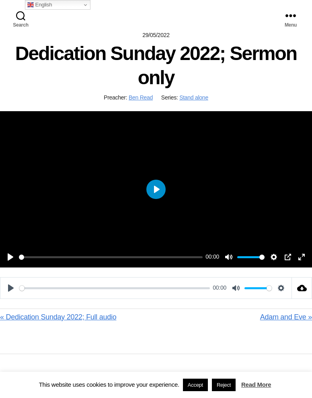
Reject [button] (224, 385)
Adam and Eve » (286, 317)
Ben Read (141, 97)
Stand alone (193, 97)
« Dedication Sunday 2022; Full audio (58, 317)
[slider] (111, 257)
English (39, 5)
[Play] (10, 257)
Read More (256, 384)
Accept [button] (195, 385)
